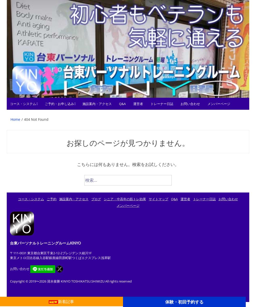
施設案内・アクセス (97, 104)
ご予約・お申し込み (59, 104)
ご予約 (51, 199)
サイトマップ (158, 199)
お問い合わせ (190, 104)
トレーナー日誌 (161, 104)
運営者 (138, 104)
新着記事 (61, 301)
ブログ (96, 199)
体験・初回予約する (184, 302)
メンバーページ (219, 104)
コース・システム (23, 104)
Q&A (122, 104)
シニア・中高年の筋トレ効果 (125, 199)
